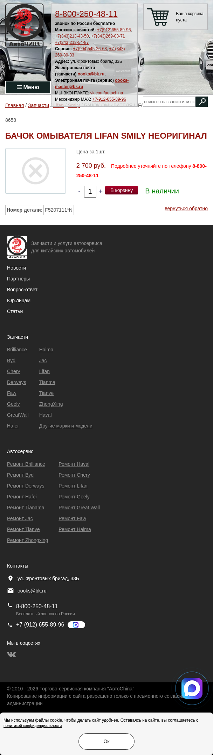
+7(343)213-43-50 (72, 36)
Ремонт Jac (20, 518)
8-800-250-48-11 (86, 14)
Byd (11, 360)
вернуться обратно (186, 208)
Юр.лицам (18, 300)
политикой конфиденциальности (33, 725)
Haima (46, 349)
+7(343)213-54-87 (72, 42)
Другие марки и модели (65, 426)
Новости (16, 268)
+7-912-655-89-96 (109, 99)
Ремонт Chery (74, 475)
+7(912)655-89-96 (114, 29)
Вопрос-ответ (22, 289)
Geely (13, 404)
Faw (11, 393)
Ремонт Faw (72, 518)
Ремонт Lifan (73, 486)
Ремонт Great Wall (79, 507)
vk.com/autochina (106, 93)
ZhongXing (51, 404)
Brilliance (17, 349)
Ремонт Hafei (22, 496)
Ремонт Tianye (23, 529)
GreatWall (18, 415)
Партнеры (18, 279)
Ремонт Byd (20, 475)
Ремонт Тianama (25, 507)
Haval (45, 415)
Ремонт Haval (74, 464)
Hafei (13, 426)
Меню (28, 87)
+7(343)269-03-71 (108, 36)
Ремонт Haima (75, 529)
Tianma (47, 382)
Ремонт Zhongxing (27, 540)
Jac (43, 360)
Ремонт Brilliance (26, 464)
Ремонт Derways (25, 486)
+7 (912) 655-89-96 (40, 625)
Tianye (46, 393)
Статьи (15, 311)
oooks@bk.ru (91, 74)
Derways (16, 382)
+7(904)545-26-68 (89, 48)
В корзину (121, 190)
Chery (13, 371)
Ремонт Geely (74, 496)
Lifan (44, 371)
